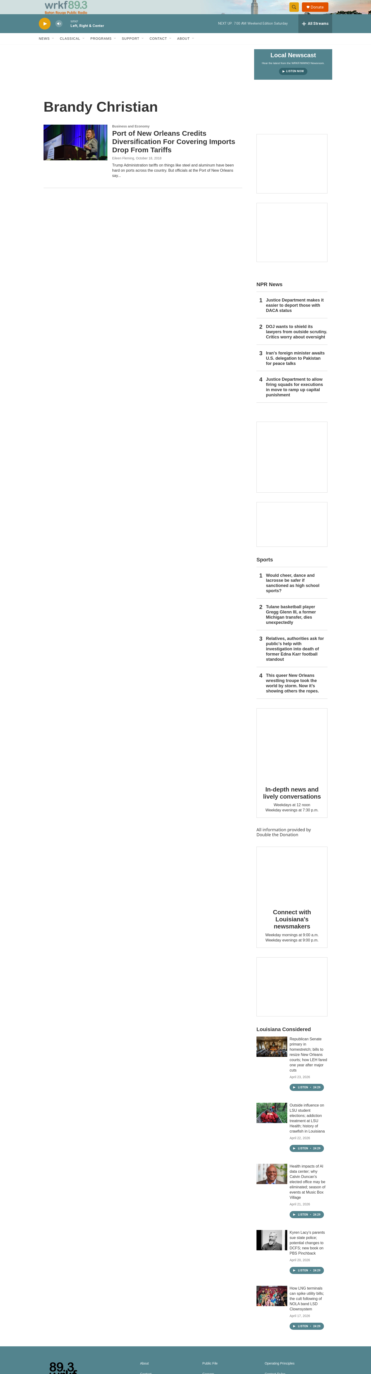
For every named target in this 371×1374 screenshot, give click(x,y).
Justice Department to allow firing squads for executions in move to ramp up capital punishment (294, 398)
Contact (158, 49)
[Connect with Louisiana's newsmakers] (292, 885)
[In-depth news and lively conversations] (292, 754)
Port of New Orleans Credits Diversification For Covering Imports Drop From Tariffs (173, 152)
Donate (320, 12)
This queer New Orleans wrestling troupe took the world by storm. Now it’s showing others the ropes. (292, 694)
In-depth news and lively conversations (292, 803)
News (44, 49)
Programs (101, 49)
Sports (264, 570)
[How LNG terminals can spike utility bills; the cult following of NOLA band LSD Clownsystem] (271, 1306)
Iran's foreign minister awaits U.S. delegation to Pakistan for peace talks (295, 368)
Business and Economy (131, 137)
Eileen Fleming (123, 169)
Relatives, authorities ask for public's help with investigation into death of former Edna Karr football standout (295, 659)
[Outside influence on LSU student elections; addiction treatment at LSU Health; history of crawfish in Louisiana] (271, 1123)
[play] (45, 34)
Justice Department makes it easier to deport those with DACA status (295, 316)
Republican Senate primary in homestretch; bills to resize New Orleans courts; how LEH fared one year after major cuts (308, 1065)
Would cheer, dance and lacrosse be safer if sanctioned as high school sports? (292, 594)
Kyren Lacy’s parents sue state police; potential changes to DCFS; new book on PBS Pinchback (307, 1253)
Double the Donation (277, 845)
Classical (70, 49)
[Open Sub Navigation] (53, 49)
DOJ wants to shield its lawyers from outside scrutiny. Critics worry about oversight (296, 342)
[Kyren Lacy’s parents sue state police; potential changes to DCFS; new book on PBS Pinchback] (271, 1251)
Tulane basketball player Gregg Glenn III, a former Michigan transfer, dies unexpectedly (291, 625)
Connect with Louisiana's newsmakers (292, 930)
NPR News (269, 295)
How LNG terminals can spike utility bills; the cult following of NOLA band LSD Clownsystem (307, 1309)
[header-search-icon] (296, 12)
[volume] (59, 34)
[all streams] (315, 34)
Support (130, 49)
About (183, 49)
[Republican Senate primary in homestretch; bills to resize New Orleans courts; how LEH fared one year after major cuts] (271, 1057)
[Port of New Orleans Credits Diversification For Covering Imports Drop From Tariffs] (75, 153)
